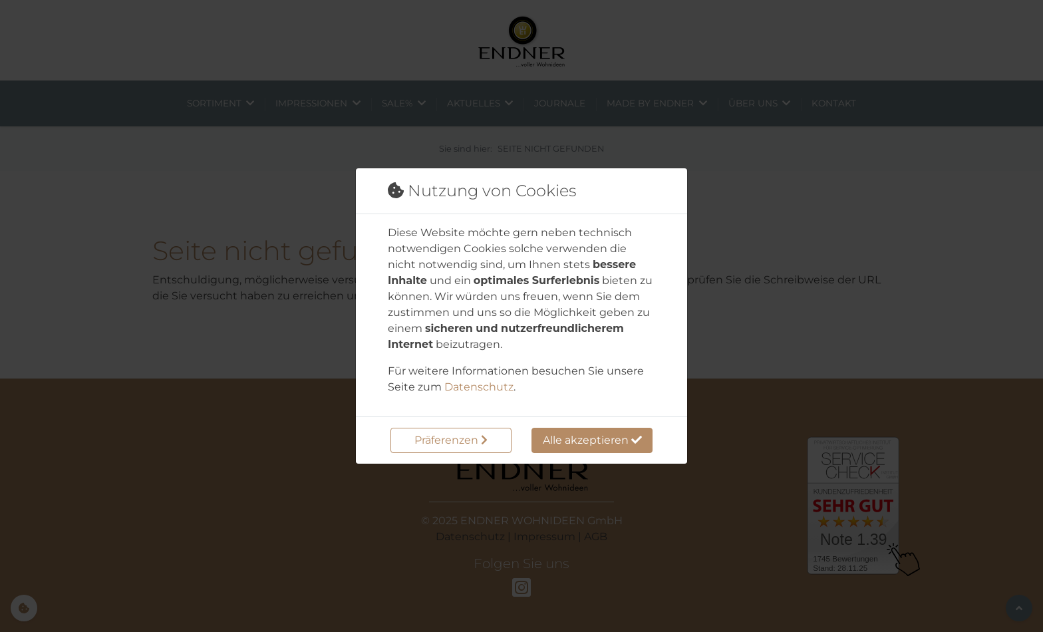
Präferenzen (451, 440)
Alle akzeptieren (592, 440)
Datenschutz (479, 387)
